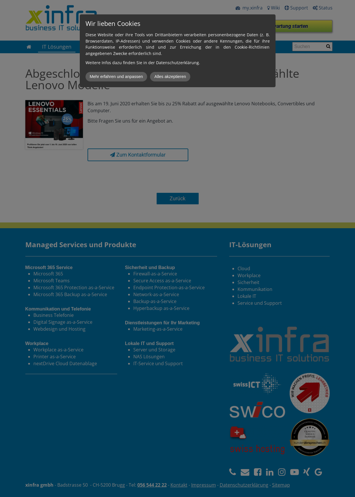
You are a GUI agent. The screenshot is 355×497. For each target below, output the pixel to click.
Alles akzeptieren (170, 76)
